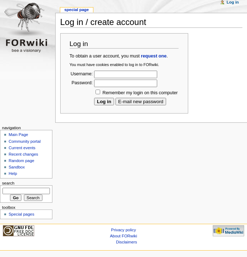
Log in (233, 2)
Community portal (25, 141)
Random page (21, 160)
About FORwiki (123, 236)
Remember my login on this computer (140, 92)
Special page (76, 9)
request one (153, 56)
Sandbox (17, 167)
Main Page (18, 134)
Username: (82, 73)
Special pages (21, 214)
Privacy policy (123, 230)
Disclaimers (126, 242)
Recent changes (23, 154)
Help (13, 173)
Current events (22, 148)
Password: (82, 82)
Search (8, 183)
